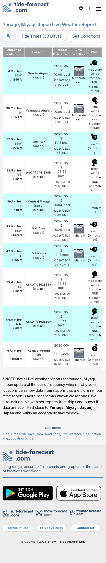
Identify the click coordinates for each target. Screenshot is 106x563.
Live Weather (71, 434)
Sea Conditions (86, 36)
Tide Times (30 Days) (41, 36)
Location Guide (22, 438)
